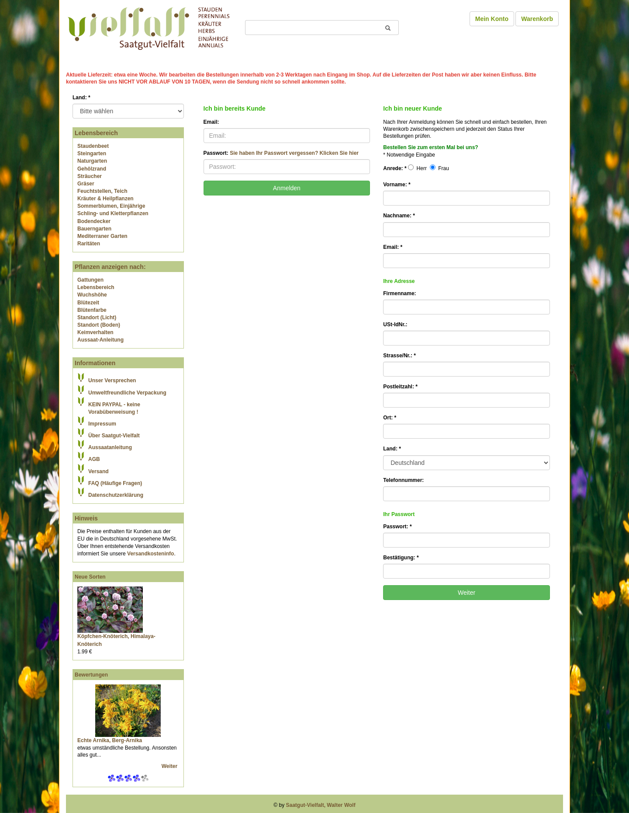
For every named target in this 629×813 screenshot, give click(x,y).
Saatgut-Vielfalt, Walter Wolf (321, 805)
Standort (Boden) (98, 325)
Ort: (389, 418)
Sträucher (89, 176)
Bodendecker (94, 221)
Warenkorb (537, 18)
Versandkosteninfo (150, 554)
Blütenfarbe (92, 310)
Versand (98, 471)
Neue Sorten (90, 577)
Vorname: (396, 184)
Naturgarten (92, 161)
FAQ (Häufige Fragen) (115, 483)
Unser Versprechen (112, 380)
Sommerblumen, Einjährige (111, 206)
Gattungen (90, 280)
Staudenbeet (93, 146)
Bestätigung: (400, 558)
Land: (81, 97)
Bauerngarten (94, 229)
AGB (94, 459)
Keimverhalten (95, 332)
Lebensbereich (95, 287)
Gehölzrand (91, 169)
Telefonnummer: (403, 480)
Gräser (85, 184)
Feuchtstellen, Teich (102, 191)
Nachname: (399, 216)
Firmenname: (399, 293)
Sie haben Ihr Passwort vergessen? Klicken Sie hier (294, 153)
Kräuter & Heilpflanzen (105, 198)
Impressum (102, 424)
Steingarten (91, 153)
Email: (211, 122)
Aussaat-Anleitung (100, 340)
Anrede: (394, 168)
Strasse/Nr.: (399, 355)
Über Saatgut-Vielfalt (114, 436)
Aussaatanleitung (110, 447)
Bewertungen (91, 675)
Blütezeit (88, 303)
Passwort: (281, 153)
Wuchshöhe (92, 295)
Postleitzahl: (400, 387)
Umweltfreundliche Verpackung (127, 393)
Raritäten (88, 244)
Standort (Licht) (96, 317)
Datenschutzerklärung (115, 495)
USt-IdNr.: (395, 324)
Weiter (170, 766)
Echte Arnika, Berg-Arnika (109, 740)
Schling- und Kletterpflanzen (113, 213)
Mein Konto (491, 18)
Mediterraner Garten (102, 236)
